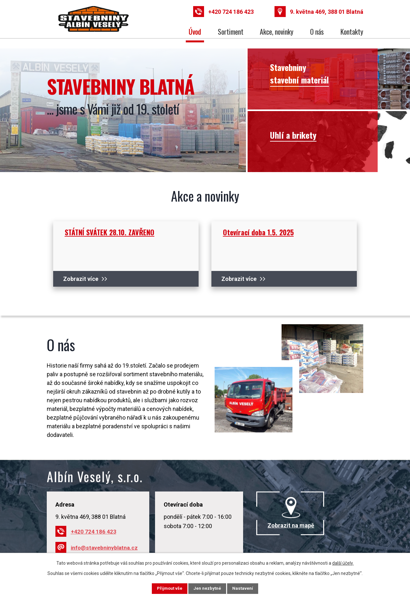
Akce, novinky (276, 31)
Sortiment (230, 31)
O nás (317, 31)
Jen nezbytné (208, 588)
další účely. (343, 562)
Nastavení (246, 588)
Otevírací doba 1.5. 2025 (258, 232)
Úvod (195, 31)
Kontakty (351, 31)
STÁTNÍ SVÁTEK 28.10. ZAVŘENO (109, 232)
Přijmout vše (166, 588)
